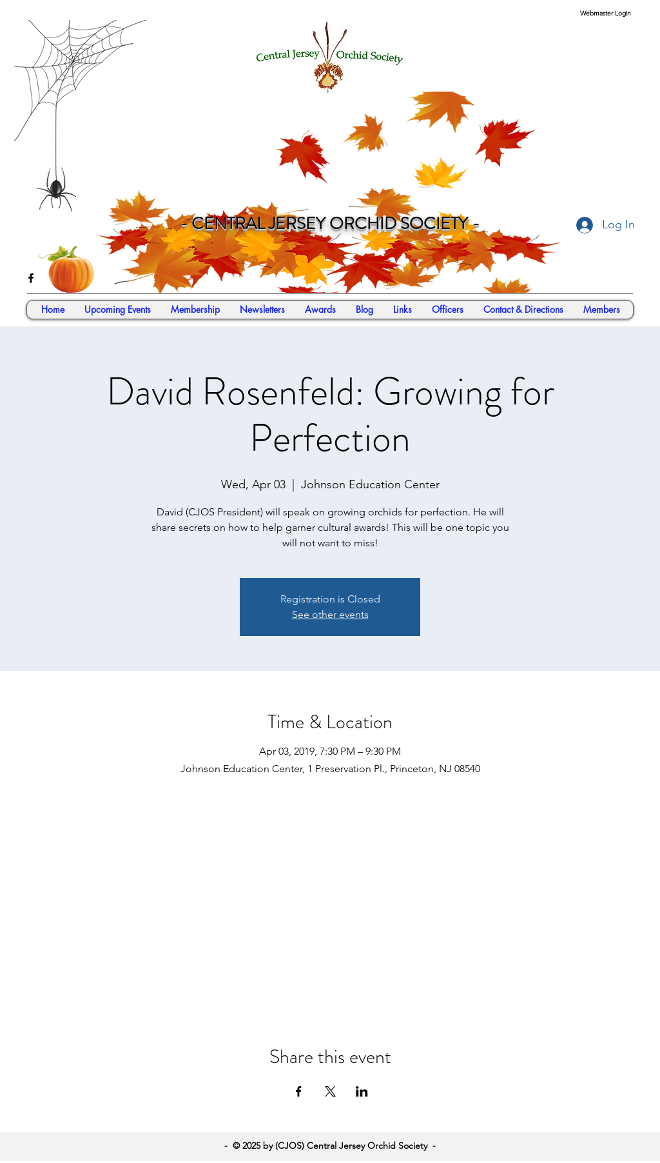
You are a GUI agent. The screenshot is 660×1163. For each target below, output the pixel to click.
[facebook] (30, 278)
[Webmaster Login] (605, 13)
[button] (601, 310)
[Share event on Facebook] (299, 1091)
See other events (330, 614)
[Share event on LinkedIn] (362, 1091)
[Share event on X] (330, 1091)
